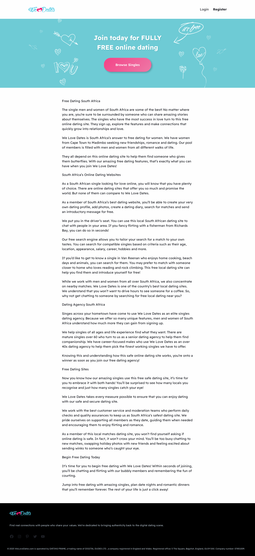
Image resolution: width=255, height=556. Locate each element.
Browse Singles (127, 65)
